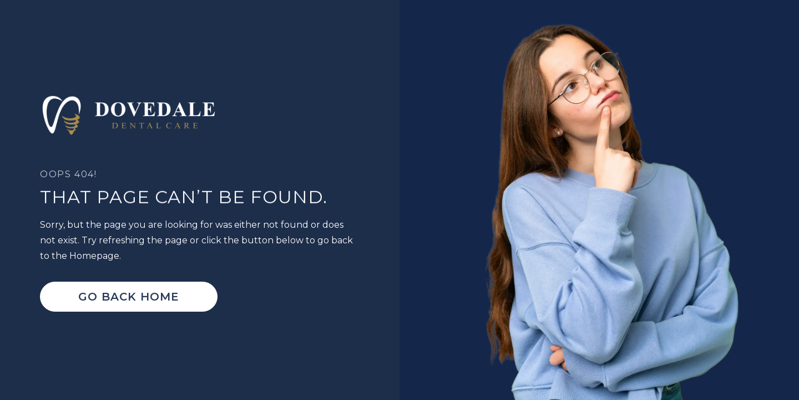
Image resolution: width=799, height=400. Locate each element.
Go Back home (128, 296)
